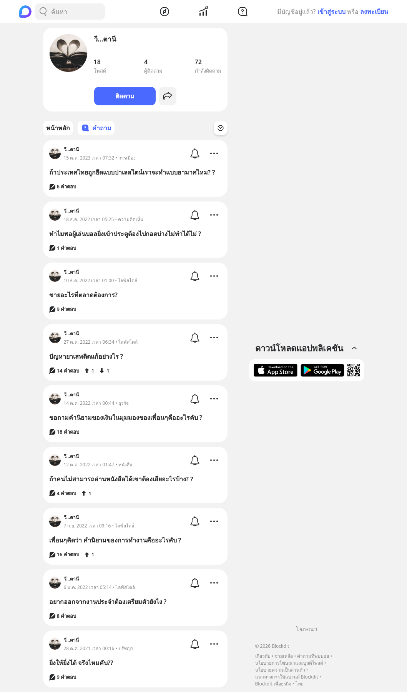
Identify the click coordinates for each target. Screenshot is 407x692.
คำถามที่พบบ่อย (313, 656)
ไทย (300, 683)
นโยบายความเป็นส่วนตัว (280, 670)
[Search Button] (43, 11)
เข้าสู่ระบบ (331, 11)
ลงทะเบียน (374, 11)
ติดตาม (125, 96)
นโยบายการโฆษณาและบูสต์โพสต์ (289, 663)
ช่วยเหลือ (283, 656)
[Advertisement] (306, 506)
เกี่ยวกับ (263, 656)
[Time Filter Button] (221, 128)
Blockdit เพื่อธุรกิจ (273, 683)
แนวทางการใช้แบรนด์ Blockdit (286, 677)
